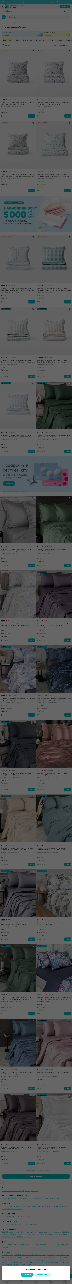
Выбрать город (42, 1274)
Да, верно (27, 1274)
